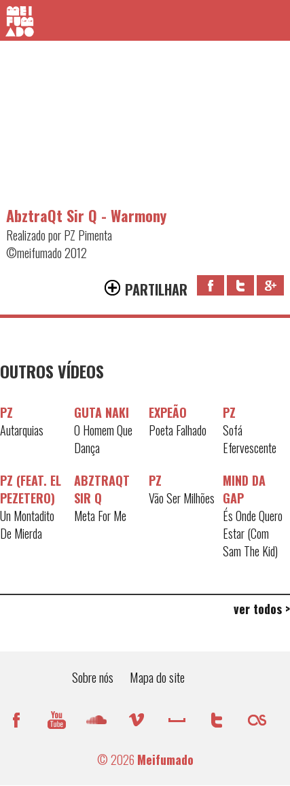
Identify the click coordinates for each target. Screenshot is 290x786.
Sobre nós (92, 676)
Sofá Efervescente (249, 439)
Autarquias (21, 430)
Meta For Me (100, 515)
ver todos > (262, 609)
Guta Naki (101, 412)
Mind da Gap (244, 489)
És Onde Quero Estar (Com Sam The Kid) (253, 533)
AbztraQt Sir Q (102, 489)
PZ (6, 412)
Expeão (168, 412)
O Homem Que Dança (103, 439)
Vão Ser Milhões (182, 498)
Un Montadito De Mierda (27, 524)
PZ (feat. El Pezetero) (30, 489)
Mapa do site (157, 676)
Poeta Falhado (177, 430)
